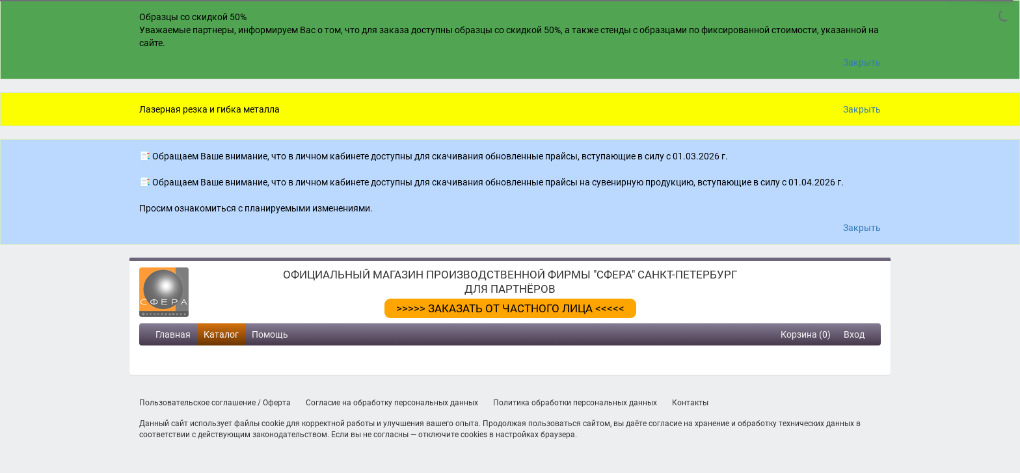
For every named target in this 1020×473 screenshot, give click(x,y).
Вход (854, 334)
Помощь (270, 334)
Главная (173, 334)
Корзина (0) (806, 334)
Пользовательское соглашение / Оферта (215, 402)
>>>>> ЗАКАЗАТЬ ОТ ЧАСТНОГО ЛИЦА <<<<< (510, 308)
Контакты (690, 402)
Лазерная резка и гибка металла (209, 109)
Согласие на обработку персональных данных (392, 402)
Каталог (221, 334)
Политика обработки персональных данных (575, 402)
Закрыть (862, 62)
